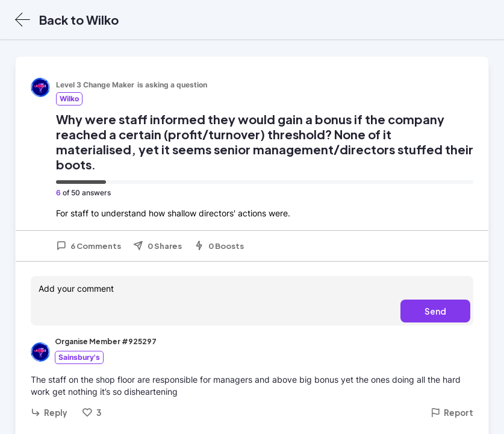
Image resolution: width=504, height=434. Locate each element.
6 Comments (88, 246)
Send (435, 311)
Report (452, 412)
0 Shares (157, 246)
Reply (49, 412)
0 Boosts (219, 246)
